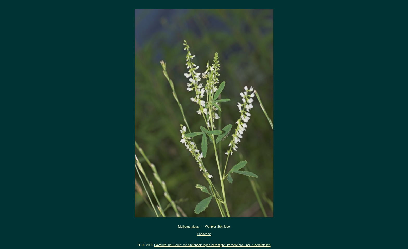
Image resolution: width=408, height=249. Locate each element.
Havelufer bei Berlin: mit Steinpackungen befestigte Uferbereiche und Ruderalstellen (212, 245)
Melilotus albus (188, 226)
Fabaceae (204, 234)
